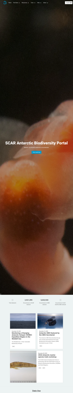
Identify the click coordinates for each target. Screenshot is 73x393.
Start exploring (36, 152)
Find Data (15, 2)
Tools (32, 2)
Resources (24, 2)
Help (38, 2)
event (44, 367)
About (44, 2)
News (10, 2)
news (13, 346)
